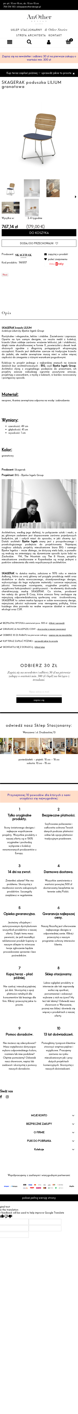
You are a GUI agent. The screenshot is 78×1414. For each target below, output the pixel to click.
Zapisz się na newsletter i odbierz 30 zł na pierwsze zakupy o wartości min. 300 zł (39, 58)
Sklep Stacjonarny (26, 29)
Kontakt (55, 35)
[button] (75, 196)
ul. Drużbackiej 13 (45, 732)
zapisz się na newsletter (60, 635)
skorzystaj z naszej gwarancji (51, 629)
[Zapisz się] (39, 700)
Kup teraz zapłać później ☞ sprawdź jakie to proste (39, 73)
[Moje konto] (49, 41)
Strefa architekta (31, 35)
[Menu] (10, 41)
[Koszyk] (68, 41)
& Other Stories (56, 30)
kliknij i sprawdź (56, 623)
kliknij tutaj (40, 647)
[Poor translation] (8, 1216)
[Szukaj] (29, 41)
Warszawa (29, 732)
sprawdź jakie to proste (46, 641)
